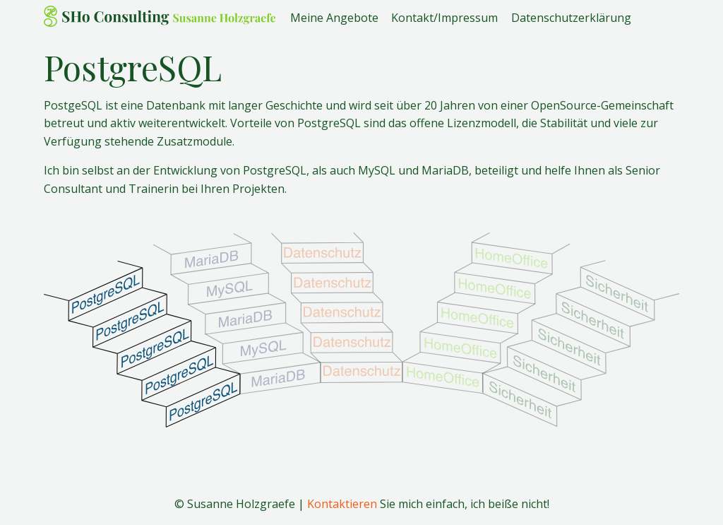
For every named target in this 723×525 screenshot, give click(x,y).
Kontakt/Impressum (444, 16)
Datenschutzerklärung (571, 16)
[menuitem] (340, 16)
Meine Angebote (334, 16)
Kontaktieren (342, 504)
